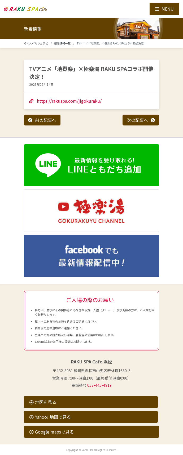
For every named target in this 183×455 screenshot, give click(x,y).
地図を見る (42, 402)
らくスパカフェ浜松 (36, 43)
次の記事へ (137, 120)
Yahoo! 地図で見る (50, 417)
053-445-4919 (99, 385)
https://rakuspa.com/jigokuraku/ (65, 101)
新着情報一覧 (62, 43)
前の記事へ (45, 120)
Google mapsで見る (51, 432)
